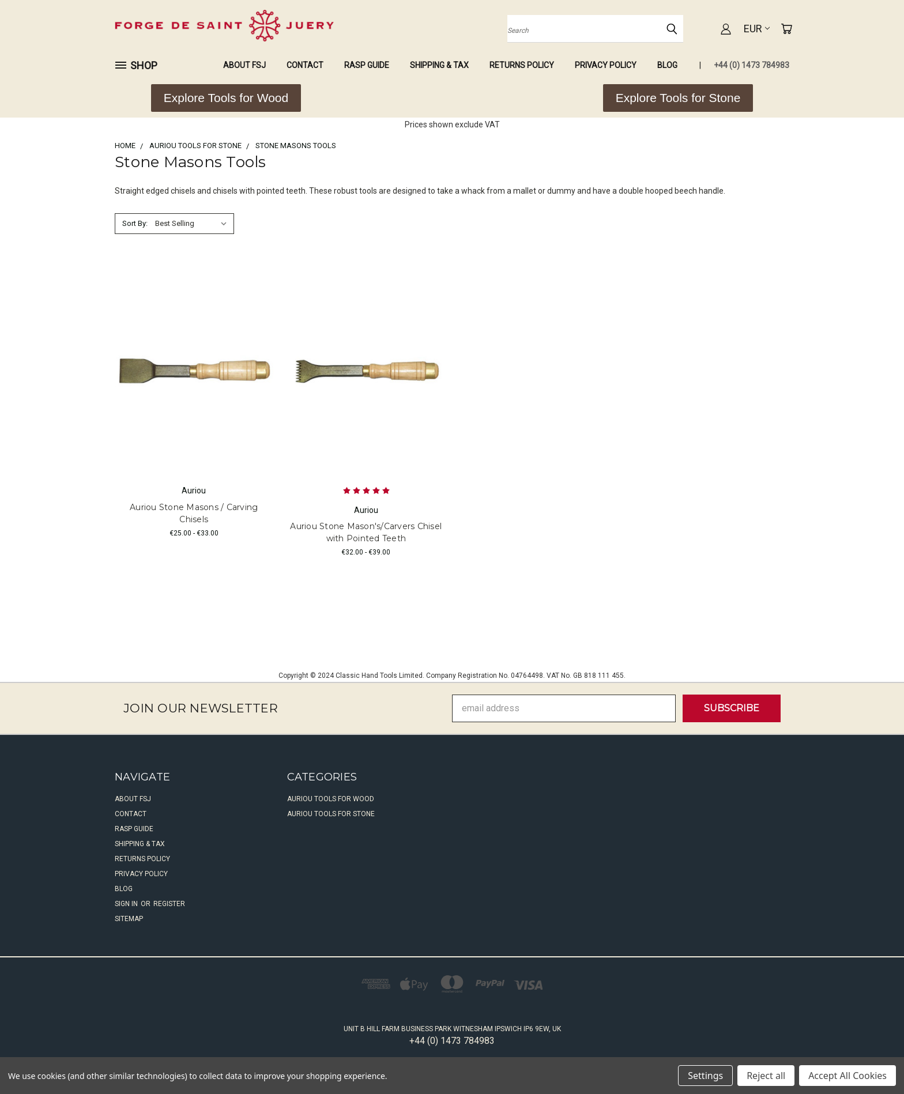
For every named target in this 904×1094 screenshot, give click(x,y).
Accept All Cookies (847, 1075)
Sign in (127, 904)
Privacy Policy (605, 65)
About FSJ (244, 65)
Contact (305, 65)
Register (169, 904)
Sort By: (135, 223)
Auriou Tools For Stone (331, 814)
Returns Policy (521, 65)
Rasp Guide (366, 65)
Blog (667, 65)
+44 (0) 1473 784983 (751, 65)
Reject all (766, 1075)
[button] (226, 98)
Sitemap (129, 919)
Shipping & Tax (439, 65)
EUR (757, 28)
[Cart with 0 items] (786, 29)
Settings (705, 1075)
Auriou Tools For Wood (330, 799)
